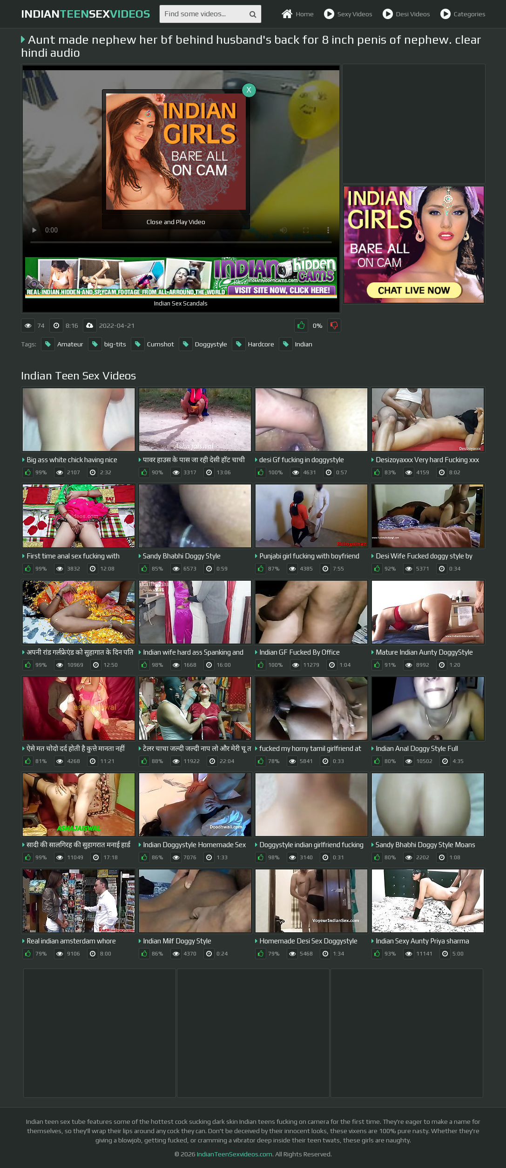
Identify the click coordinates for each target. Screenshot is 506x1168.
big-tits (107, 344)
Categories (463, 14)
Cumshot (152, 344)
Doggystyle (203, 344)
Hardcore (253, 344)
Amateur (62, 344)
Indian (295, 344)
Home (297, 14)
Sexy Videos (348, 14)
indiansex (85, 13)
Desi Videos (406, 14)
